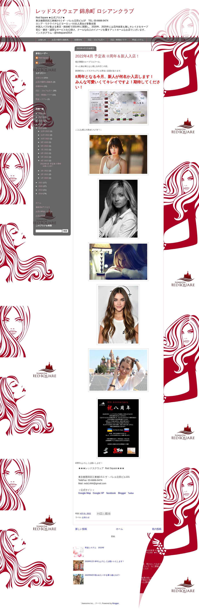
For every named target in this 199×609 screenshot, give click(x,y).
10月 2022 (45, 139)
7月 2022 (45, 149)
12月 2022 (45, 131)
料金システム (138, 40)
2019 (41, 190)
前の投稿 (156, 529)
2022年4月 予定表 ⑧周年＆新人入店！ (107, 56)
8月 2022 (45, 146)
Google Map (84, 493)
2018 (41, 193)
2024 (41, 121)
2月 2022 (45, 174)
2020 (41, 186)
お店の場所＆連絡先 (60, 40)
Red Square (43, 58)
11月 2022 (45, 135)
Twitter (131, 493)
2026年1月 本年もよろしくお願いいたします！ (105, 561)
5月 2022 (45, 157)
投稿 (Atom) (121, 536)
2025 (41, 117)
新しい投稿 (81, 529)
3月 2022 (45, 171)
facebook (111, 493)
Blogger (122, 493)
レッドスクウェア (46, 63)
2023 (41, 124)
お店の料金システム (44, 211)
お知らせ (42, 40)
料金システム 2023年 (94, 548)
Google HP (98, 493)
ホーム (119, 529)
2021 (41, 182)
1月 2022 (45, 178)
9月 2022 (45, 142)
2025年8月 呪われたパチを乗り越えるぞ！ (103, 575)
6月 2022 (45, 153)
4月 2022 (45, 160)
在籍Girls (78, 40)
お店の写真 (40, 216)
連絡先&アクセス (43, 207)
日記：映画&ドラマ (118, 40)
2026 (41, 113)
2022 (41, 128)
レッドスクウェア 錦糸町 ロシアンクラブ (84, 11)
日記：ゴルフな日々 (96, 40)
